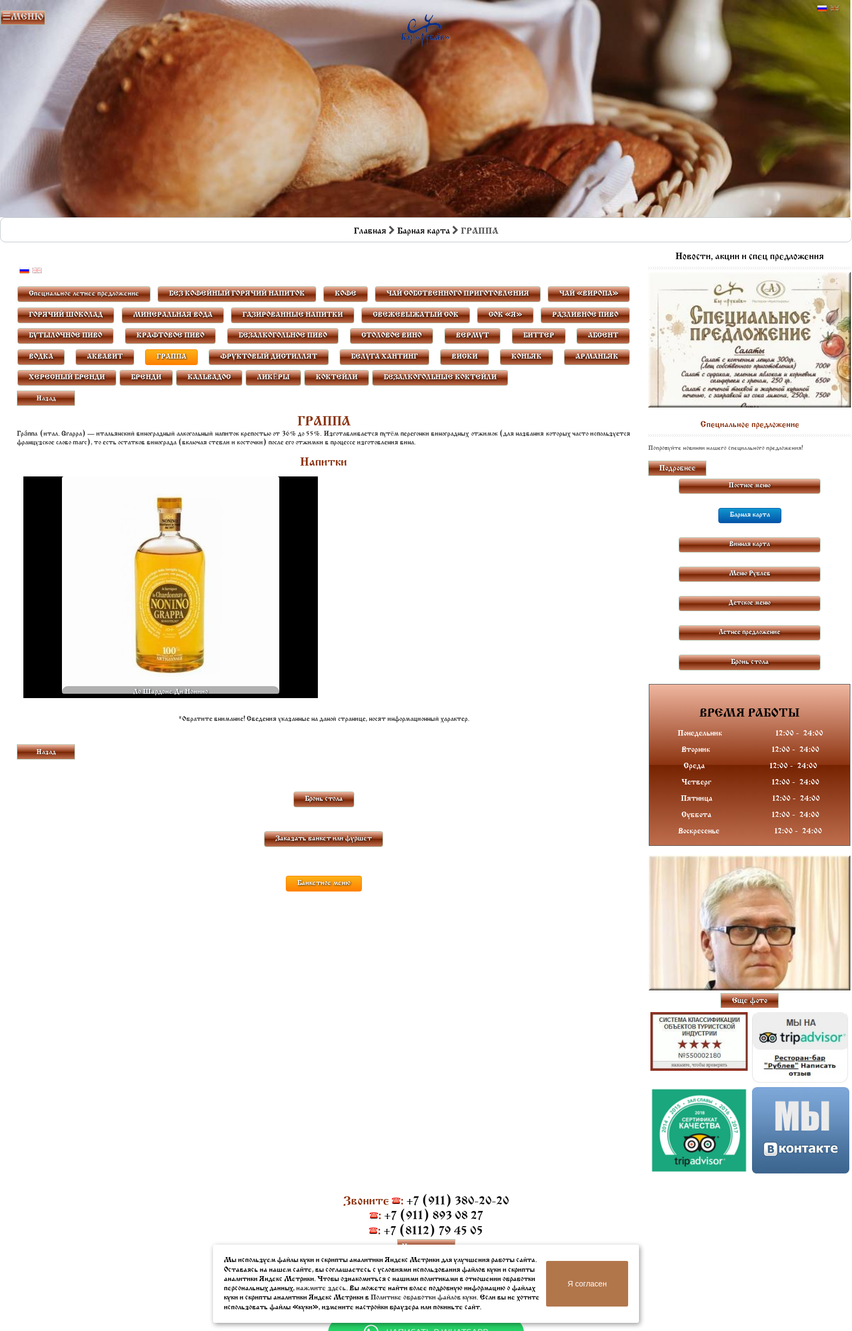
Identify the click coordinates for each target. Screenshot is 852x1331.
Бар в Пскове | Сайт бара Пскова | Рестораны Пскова (425, 28)
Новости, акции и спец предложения (749, 257)
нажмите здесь (321, 1288)
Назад (46, 398)
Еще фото (749, 1000)
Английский (835, 8)
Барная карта (423, 231)
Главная (370, 231)
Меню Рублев (749, 573)
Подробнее (677, 468)
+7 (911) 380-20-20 (457, 1201)
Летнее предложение (749, 632)
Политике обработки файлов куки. (424, 1297)
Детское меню (749, 603)
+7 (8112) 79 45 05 (433, 1231)
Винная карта (749, 544)
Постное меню (749, 485)
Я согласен (586, 1283)
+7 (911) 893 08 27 (433, 1216)
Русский (822, 8)
